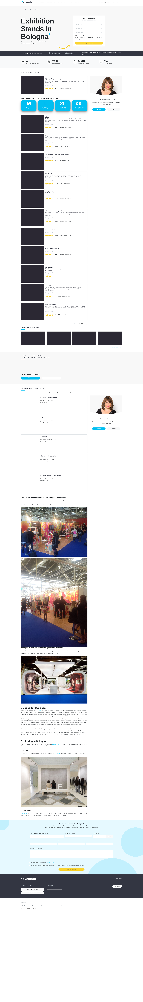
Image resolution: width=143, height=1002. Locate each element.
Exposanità (44, 417)
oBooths (48, 78)
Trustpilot (23, 902)
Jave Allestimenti (51, 286)
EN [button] (117, 2)
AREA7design (50, 229)
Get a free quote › (32, 889)
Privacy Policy (93, 35)
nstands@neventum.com (106, 2)
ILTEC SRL (49, 267)
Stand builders (62, 2)
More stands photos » (116, 347)
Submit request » (71, 869)
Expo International (52, 136)
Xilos (47, 117)
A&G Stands (49, 173)
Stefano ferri (50, 192)
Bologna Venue (56, 744)
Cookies (117, 886)
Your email (61, 841)
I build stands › (32, 892)
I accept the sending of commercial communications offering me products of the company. (89, 38)
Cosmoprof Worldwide (48, 397)
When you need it (70, 833)
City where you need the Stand (39, 833)
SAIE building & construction (50, 475)
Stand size (96, 833)
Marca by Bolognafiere (48, 456)
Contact (114, 109)
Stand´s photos (74, 2)
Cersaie (58, 753)
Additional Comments (36, 848)
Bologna (39, 710)
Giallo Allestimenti (52, 248)
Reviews (84, 2)
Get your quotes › (89, 43)
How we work (51, 2)
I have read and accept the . (86, 35)
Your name (33, 841)
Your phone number (92, 841)
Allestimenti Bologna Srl (54, 211)
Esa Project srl (50, 304)
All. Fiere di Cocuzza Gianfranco (57, 154)
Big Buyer (43, 436)
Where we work (40, 2)
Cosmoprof (24, 813)
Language (118, 878)
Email (99, 109)
